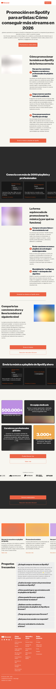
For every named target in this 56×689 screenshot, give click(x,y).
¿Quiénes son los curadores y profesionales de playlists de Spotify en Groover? (35, 606)
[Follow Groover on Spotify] (9, 640)
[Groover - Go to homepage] (8, 637)
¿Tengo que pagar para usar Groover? (35, 614)
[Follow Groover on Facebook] (4, 640)
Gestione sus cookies (6, 680)
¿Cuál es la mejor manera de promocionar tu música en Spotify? (35, 584)
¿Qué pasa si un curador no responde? (35, 619)
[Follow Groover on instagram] (2, 640)
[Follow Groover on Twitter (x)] (11, 640)
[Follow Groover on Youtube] (6, 640)
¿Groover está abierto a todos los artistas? (35, 625)
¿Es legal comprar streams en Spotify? (35, 564)
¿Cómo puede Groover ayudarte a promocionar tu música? (35, 598)
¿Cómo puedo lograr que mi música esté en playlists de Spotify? (35, 591)
